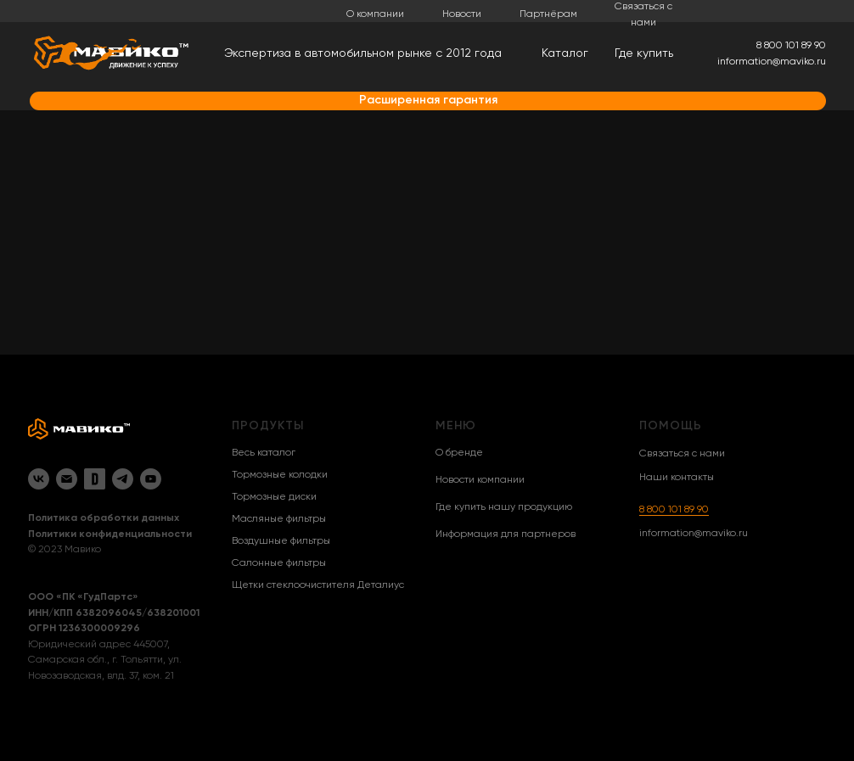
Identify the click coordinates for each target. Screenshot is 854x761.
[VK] (38, 479)
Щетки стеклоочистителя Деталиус (318, 585)
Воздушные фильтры (281, 541)
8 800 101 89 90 (674, 510)
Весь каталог (263, 453)
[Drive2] (94, 479)
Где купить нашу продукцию (503, 507)
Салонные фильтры (279, 563)
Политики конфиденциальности (110, 534)
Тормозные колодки (280, 475)
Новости (461, 14)
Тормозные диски (274, 497)
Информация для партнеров (505, 534)
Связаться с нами (682, 454)
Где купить (644, 53)
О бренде (459, 453)
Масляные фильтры (279, 519)
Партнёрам (548, 14)
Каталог (565, 53)
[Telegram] (122, 479)
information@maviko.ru (693, 534)
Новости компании (480, 480)
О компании (375, 14)
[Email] (66, 479)
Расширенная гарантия (428, 100)
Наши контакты (676, 478)
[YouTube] (150, 479)
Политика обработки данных (103, 518)
